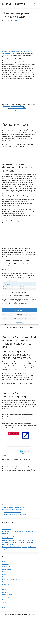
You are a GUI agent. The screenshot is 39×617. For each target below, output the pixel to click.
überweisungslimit (19, 507)
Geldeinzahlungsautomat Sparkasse (15, 514)
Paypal (4, 589)
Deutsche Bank (8, 505)
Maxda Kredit (6, 584)
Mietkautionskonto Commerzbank (12, 587)
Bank (3, 561)
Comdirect (5, 564)
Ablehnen (19, 314)
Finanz (4, 574)
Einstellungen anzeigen (19, 318)
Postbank (5, 592)
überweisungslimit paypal (10, 110)
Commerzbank (6, 566)
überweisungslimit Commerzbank (13, 106)
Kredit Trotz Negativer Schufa (11, 579)
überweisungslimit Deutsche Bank (12, 509)
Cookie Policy (19, 322)
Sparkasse (5, 600)
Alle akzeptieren (19, 310)
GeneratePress (32, 614)
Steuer (4, 602)
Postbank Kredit (7, 595)
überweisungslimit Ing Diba (17, 108)
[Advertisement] (19, 35)
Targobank (5, 605)
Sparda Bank (6, 597)
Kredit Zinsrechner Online (14, 3)
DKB (3, 571)
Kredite (4, 582)
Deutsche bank (8, 507)
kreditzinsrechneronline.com (11, 51)
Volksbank (5, 607)
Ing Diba (4, 577)
